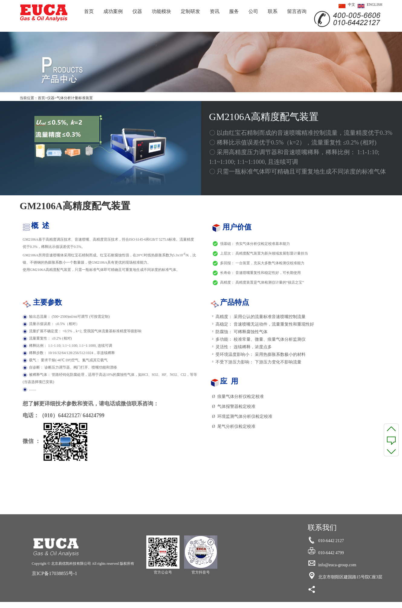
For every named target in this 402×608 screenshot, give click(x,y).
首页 (89, 11)
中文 (345, 6)
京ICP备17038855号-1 (54, 573)
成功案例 (113, 11)
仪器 (137, 11)
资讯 (214, 11)
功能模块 (161, 11)
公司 (253, 11)
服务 (234, 11)
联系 (272, 11)
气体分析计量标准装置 (75, 98)
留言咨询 (296, 11)
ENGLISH (368, 6)
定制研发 (190, 11)
